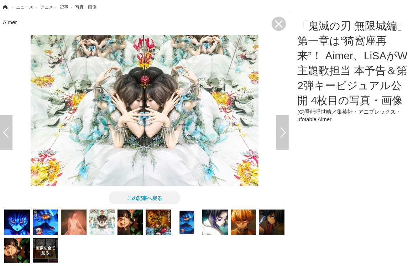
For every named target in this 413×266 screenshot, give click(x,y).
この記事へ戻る (144, 197)
